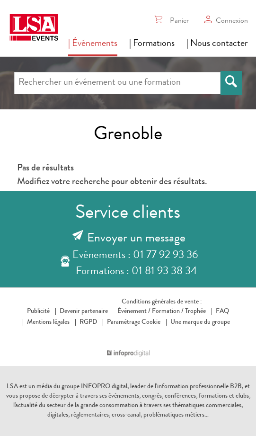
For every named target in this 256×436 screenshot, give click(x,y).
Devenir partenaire (84, 311)
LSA (12, 386)
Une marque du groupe (198, 322)
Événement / (133, 311)
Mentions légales (48, 322)
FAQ (222, 311)
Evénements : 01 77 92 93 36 (135, 255)
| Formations (152, 44)
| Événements (92, 44)
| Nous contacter (217, 44)
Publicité (38, 311)
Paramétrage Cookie (133, 322)
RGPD (88, 322)
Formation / (168, 311)
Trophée (195, 311)
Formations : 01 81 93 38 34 (136, 272)
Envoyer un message (136, 239)
